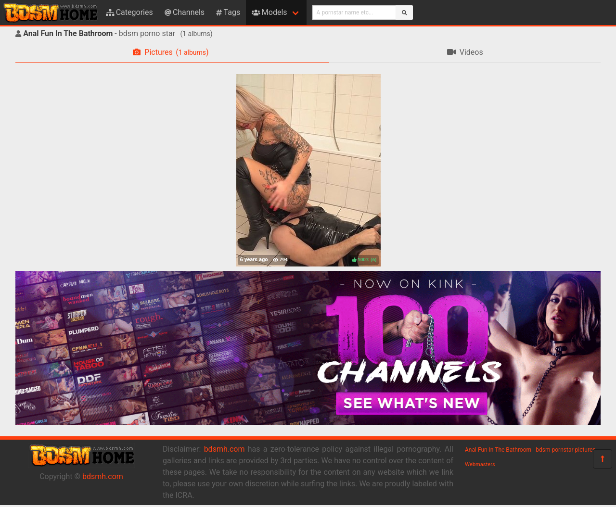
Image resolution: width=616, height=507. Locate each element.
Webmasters (480, 464)
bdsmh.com (102, 476)
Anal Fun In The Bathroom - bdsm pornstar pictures (530, 449)
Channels (185, 12)
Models (269, 12)
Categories (129, 12)
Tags (228, 12)
